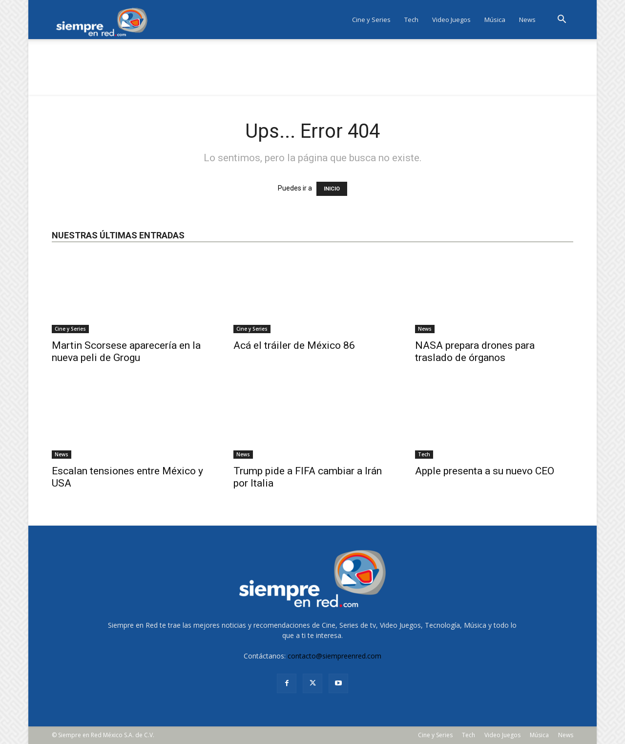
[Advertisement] (312, 73)
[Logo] (105, 20)
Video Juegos (451, 19)
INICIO (332, 189)
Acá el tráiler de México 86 (294, 345)
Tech (411, 19)
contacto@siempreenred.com (334, 655)
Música (494, 19)
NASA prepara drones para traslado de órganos (475, 351)
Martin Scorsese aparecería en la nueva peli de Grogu (126, 351)
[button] (561, 20)
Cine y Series (371, 19)
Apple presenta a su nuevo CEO (484, 471)
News (527, 19)
